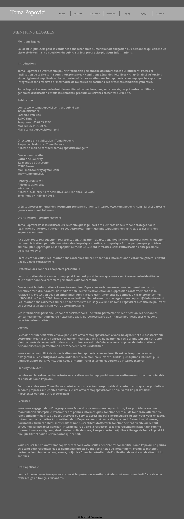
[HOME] (62, 13)
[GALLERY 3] (111, 13)
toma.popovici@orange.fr (43, 129)
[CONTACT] (161, 13)
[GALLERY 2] (95, 13)
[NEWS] (127, 14)
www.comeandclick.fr (32, 173)
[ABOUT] (144, 14)
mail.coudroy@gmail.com (42, 170)
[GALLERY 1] (78, 13)
